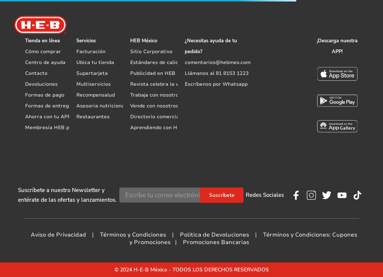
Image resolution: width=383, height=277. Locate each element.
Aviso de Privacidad (58, 234)
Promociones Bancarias (216, 242)
